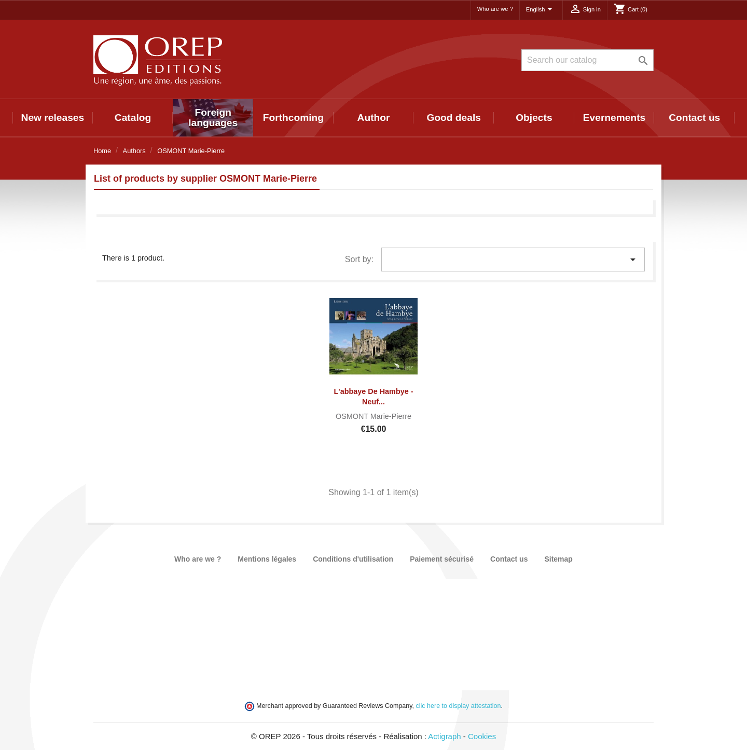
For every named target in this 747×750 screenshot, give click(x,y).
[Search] (587, 60)
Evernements (614, 117)
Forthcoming (293, 117)
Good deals (453, 117)
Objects (534, 117)
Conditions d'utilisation (353, 559)
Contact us (694, 117)
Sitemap (558, 559)
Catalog (133, 117)
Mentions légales (267, 559)
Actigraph (444, 736)
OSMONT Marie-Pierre (373, 416)
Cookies (482, 736)
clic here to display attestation (458, 706)
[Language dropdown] (541, 10)
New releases (53, 117)
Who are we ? (495, 9)
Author (373, 117)
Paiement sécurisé (442, 559)
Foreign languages (213, 117)
